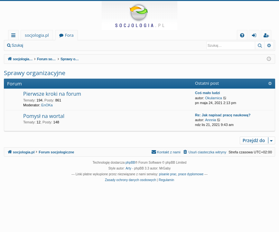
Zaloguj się (42, 45)
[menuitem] (242, 35)
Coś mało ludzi (207, 93)
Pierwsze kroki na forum (52, 93)
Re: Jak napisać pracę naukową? (222, 115)
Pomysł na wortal (43, 116)
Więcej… (14, 36)
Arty (128, 168)
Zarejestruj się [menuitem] (267, 36)
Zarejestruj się (73, 45)
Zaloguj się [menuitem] (255, 36)
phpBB (130, 162)
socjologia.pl (37, 35)
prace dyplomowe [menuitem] (190, 174)
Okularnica (213, 98)
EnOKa (46, 105)
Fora (69, 35)
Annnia (210, 120)
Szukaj (17, 45)
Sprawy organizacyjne (34, 73)
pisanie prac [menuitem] (167, 174)
